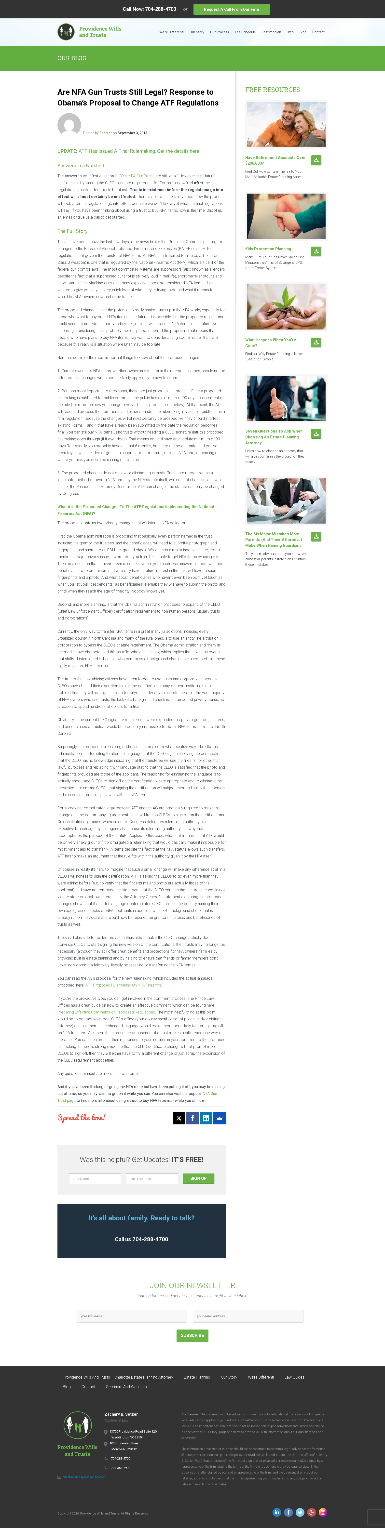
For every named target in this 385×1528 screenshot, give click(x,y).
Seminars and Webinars (126, 1386)
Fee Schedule (245, 32)
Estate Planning (197, 1377)
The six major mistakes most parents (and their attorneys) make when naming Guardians (273, 540)
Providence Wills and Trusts (89, 31)
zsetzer (105, 133)
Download (316, 160)
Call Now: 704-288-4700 (149, 9)
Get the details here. (178, 151)
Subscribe (192, 1335)
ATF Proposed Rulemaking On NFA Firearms (123, 985)
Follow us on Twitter (300, 1512)
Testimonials (272, 32)
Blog (303, 32)
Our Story (197, 32)
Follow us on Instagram (323, 1512)
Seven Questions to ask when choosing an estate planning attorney (273, 437)
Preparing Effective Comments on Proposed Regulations (106, 1012)
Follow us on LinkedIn (277, 1512)
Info (291, 32)
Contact (318, 32)
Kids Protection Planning (268, 249)
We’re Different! (171, 32)
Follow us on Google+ (311, 1512)
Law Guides (294, 1377)
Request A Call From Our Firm (231, 9)
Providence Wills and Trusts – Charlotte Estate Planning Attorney (118, 1377)
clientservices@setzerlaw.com (84, 1477)
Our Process (219, 32)
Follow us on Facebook (288, 1512)
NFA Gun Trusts (141, 176)
